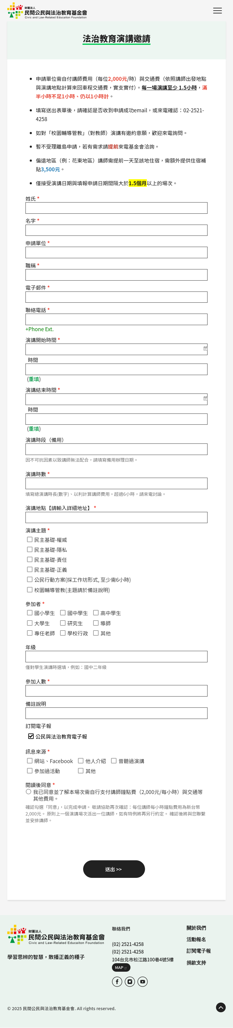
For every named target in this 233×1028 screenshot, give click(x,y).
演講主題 (37, 530)
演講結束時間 (42, 390)
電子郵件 (37, 287)
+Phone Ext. (39, 329)
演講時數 (37, 474)
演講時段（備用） (46, 439)
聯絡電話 (37, 310)
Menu (217, 10)
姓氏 (32, 198)
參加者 (35, 604)
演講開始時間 (42, 340)
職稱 (32, 265)
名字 (32, 220)
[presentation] (71, 841)
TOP (221, 1007)
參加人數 (37, 681)
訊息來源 (37, 751)
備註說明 (35, 703)
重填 (34, 379)
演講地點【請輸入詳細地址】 (60, 508)
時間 (33, 360)
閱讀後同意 (40, 785)
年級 (30, 647)
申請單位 (37, 243)
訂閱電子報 (38, 726)
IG (130, 982)
